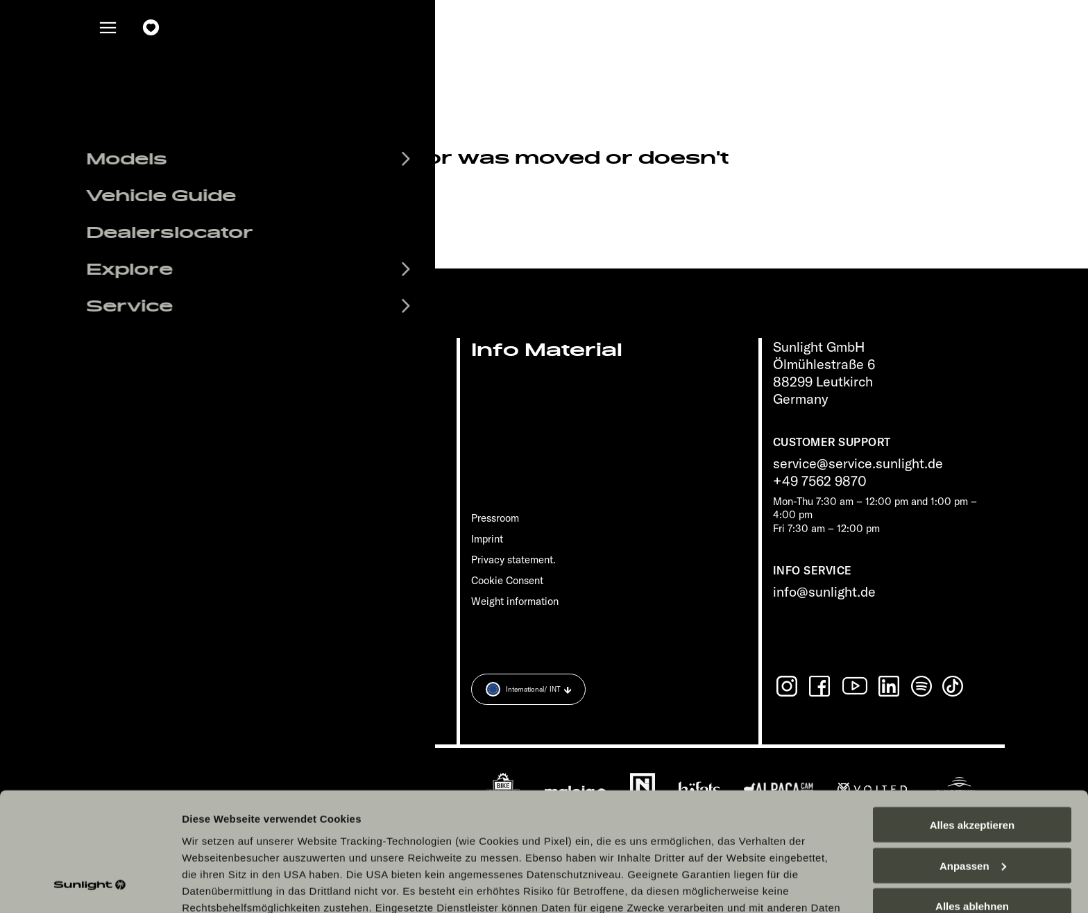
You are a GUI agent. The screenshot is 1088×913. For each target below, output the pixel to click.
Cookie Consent (507, 580)
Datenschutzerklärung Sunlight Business (698, 815)
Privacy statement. (513, 559)
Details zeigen (217, 885)
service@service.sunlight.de (858, 463)
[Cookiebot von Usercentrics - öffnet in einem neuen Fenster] (90, 886)
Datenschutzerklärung (523, 815)
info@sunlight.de (824, 591)
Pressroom (495, 517)
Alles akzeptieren (972, 716)
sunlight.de (274, 218)
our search (385, 218)
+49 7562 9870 (820, 480)
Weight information (515, 601)
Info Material (546, 350)
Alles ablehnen (972, 798)
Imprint (487, 538)
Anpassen (973, 757)
